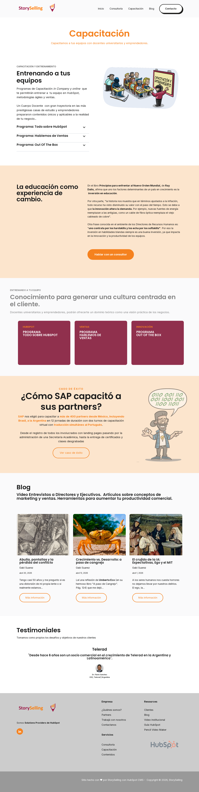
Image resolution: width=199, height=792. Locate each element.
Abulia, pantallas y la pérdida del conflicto (36, 561)
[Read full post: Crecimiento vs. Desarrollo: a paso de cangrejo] (99, 534)
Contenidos (108, 754)
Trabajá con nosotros (114, 719)
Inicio (101, 8)
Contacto (170, 8)
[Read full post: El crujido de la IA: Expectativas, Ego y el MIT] (155, 534)
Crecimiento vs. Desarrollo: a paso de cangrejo (99, 561)
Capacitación (135, 8)
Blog (151, 8)
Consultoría (116, 8)
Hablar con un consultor (111, 254)
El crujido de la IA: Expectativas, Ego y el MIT (152, 561)
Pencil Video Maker (155, 729)
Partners (106, 714)
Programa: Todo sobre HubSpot (42, 127)
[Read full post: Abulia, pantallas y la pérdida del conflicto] (43, 534)
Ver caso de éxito (71, 452)
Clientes (148, 709)
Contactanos (109, 724)
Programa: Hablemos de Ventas (42, 136)
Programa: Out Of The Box (37, 145)
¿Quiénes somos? (112, 709)
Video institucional (154, 719)
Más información (34, 597)
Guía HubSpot (152, 724)
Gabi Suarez (26, 567)
